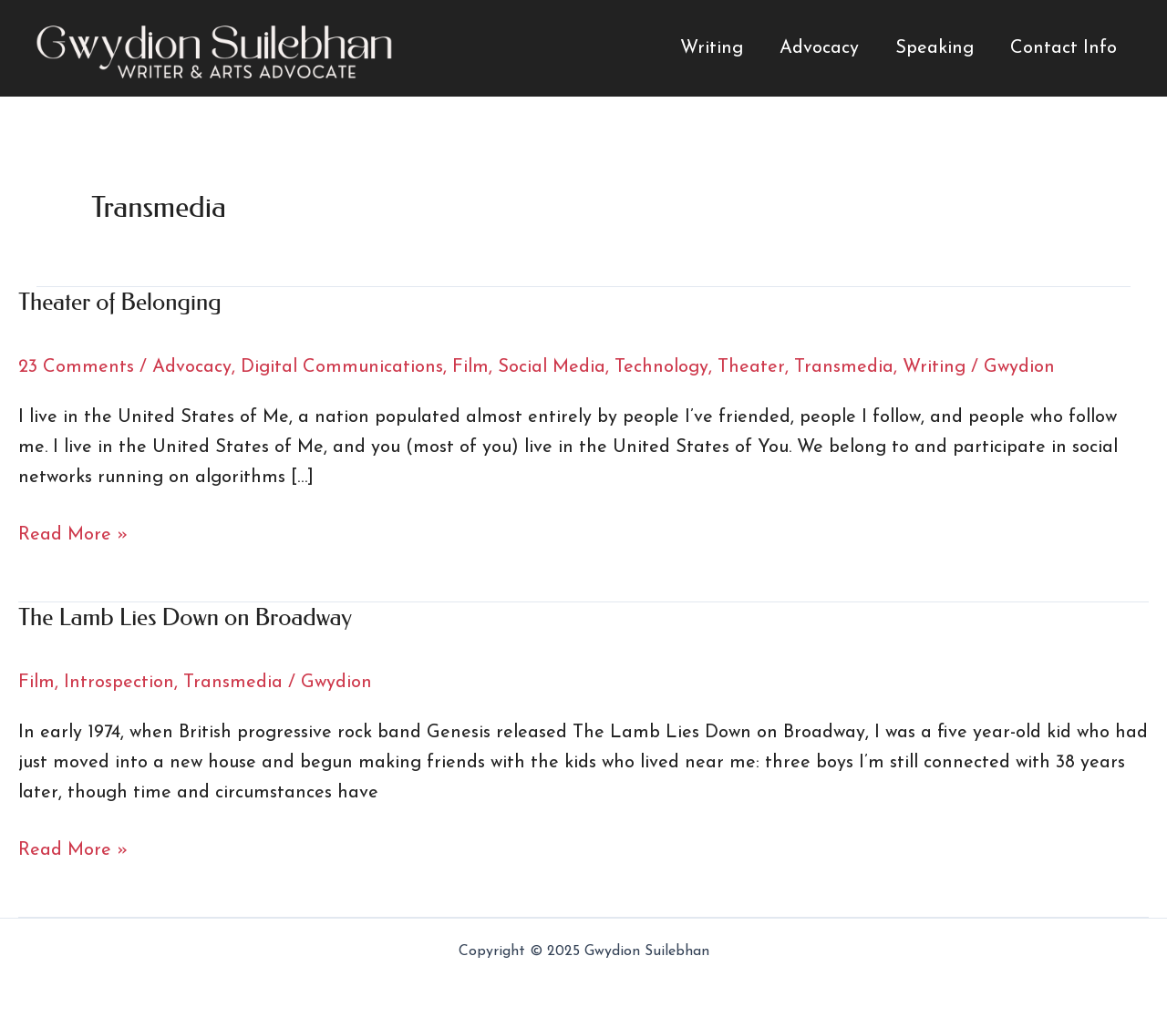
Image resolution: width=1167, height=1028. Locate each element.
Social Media (551, 367)
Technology (661, 367)
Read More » (73, 535)
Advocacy (819, 48)
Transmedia (843, 367)
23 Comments (76, 367)
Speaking (934, 48)
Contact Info (1063, 48)
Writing (711, 48)
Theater (751, 367)
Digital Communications (342, 367)
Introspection (119, 682)
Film (470, 367)
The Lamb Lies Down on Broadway (185, 617)
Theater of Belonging (120, 302)
